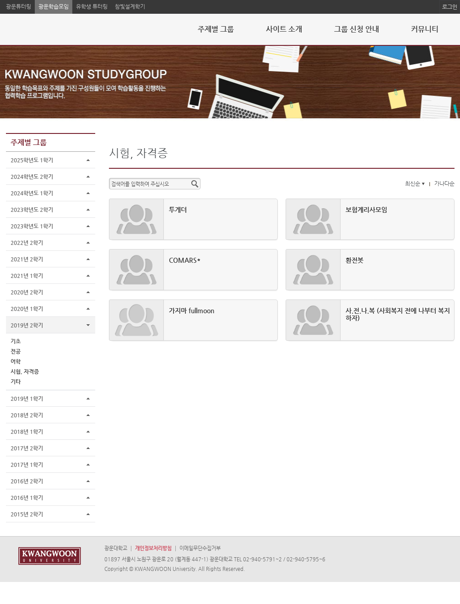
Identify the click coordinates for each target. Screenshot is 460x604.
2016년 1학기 (27, 497)
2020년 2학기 (27, 292)
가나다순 (444, 183)
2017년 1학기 (27, 464)
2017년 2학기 (27, 448)
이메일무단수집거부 (200, 548)
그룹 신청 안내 (356, 29)
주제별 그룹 (216, 29)
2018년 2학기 (27, 415)
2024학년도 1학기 (32, 193)
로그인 (449, 7)
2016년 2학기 (27, 481)
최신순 (416, 183)
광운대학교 (115, 548)
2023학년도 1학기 (32, 226)
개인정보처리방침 (153, 548)
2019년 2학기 (27, 325)
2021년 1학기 (27, 275)
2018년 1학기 (27, 431)
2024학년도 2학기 (32, 176)
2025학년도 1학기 (32, 160)
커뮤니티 (424, 29)
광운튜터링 (18, 6)
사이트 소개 (284, 29)
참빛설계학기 (130, 6)
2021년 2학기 (27, 259)
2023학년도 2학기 (32, 209)
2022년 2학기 (27, 242)
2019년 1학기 (27, 398)
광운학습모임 (53, 6)
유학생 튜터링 (92, 6)
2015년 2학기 (27, 514)
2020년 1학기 (27, 308)
